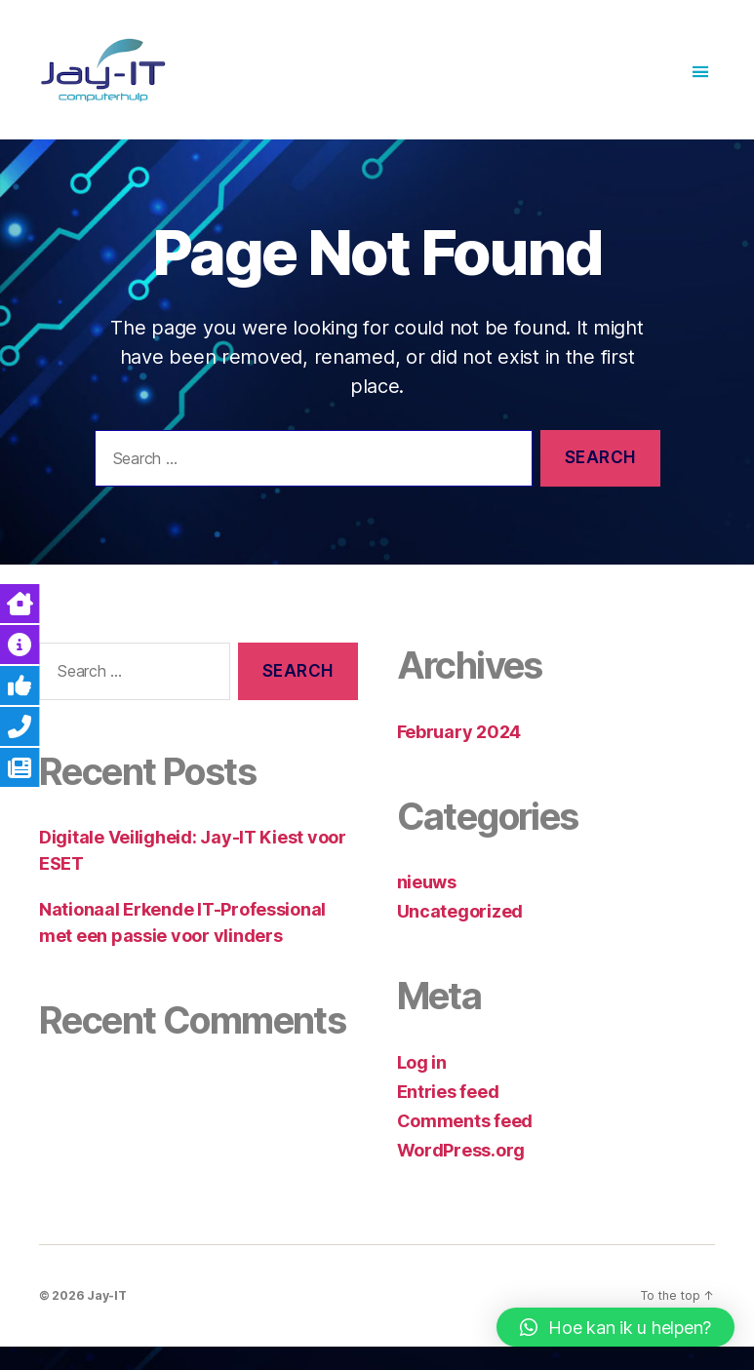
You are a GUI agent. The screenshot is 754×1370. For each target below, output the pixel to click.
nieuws (426, 905)
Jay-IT (106, 1318)
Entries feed (448, 1114)
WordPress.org (461, 1172)
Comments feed (465, 1143)
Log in (422, 1085)
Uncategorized (460, 934)
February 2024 (459, 754)
